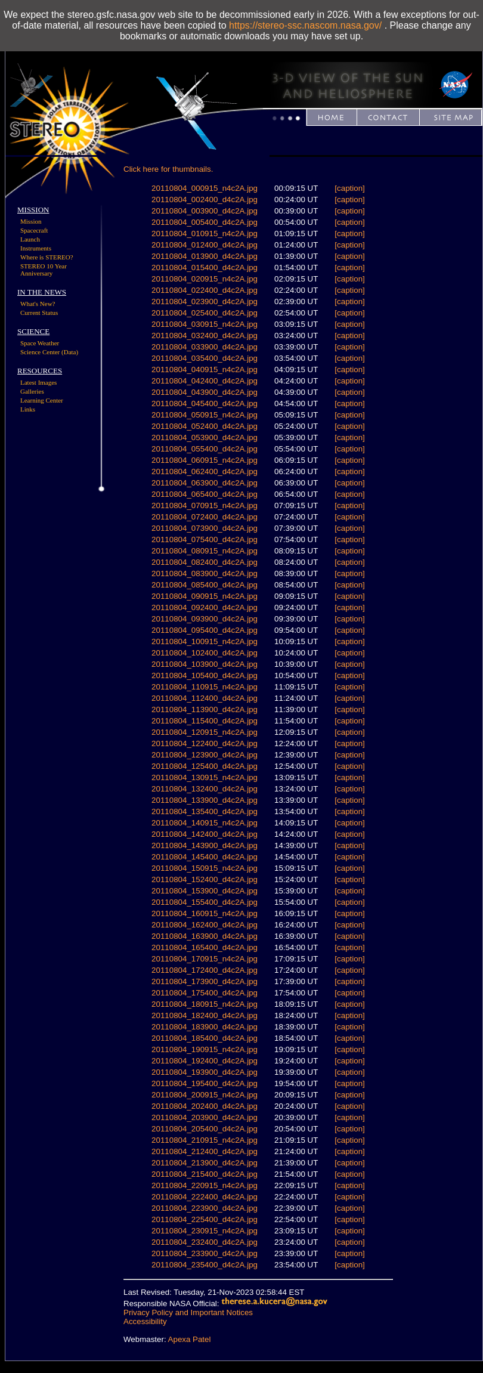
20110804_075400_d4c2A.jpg (204, 539)
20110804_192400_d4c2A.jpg (204, 1060)
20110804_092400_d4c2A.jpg (204, 607)
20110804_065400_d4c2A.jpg (204, 494)
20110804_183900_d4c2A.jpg (204, 1026)
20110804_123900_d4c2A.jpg (204, 754)
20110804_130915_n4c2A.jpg (204, 777)
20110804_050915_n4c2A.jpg (204, 414)
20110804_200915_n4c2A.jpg (204, 1094)
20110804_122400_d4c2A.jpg (204, 743)
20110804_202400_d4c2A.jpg (204, 1106)
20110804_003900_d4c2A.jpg (204, 210)
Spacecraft (34, 230)
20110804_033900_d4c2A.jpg (204, 346)
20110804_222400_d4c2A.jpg (204, 1196)
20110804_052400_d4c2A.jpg (204, 426)
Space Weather (39, 343)
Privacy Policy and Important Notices (188, 1312)
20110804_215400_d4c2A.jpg (204, 1174)
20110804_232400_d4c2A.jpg (204, 1242)
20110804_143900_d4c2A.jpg (204, 845)
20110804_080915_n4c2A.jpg (204, 550)
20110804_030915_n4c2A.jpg (204, 324)
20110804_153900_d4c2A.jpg (204, 890)
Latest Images (38, 382)
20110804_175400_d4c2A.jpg (204, 992)
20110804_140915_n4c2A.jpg (204, 822)
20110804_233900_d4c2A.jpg (204, 1253)
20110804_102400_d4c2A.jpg (204, 652)
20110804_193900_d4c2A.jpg (204, 1072)
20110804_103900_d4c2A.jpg (204, 664)
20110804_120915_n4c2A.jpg (204, 732)
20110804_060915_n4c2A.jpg (204, 460)
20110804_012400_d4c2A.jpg (204, 244)
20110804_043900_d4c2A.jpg (204, 392)
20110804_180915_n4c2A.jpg (204, 1004)
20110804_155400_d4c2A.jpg (204, 902)
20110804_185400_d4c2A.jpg (204, 1038)
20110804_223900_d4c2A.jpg (204, 1208)
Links (27, 409)
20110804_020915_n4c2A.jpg (204, 278)
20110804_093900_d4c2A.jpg (204, 618)
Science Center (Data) (49, 351)
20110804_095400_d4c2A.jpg (204, 630)
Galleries (32, 391)
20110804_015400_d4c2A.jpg (204, 267)
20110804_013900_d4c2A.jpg (204, 256)
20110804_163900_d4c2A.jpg (204, 936)
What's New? (37, 303)
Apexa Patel (189, 1339)
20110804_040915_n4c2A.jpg (204, 369)
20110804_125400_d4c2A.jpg (204, 766)
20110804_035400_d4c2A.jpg (204, 358)
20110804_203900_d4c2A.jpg (204, 1117)
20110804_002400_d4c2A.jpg (204, 199)
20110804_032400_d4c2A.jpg (204, 335)
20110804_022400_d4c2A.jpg (204, 290)
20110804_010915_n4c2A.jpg (204, 233)
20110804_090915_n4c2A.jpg (204, 596)
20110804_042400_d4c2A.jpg (204, 380)
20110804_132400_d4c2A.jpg (204, 788)
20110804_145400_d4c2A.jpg (204, 856)
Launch (30, 239)
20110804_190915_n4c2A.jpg (204, 1049)
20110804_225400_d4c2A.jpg (204, 1219)
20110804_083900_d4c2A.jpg (204, 573)
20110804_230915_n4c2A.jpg (204, 1230)
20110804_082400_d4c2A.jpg (204, 562)
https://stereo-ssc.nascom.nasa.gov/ (305, 25)
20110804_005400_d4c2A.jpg (204, 222)
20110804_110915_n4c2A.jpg (204, 686)
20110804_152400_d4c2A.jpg (204, 879)
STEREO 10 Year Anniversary (43, 269)
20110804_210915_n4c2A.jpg (204, 1140)
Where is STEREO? (46, 257)
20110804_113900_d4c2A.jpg (204, 709)
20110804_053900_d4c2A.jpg (204, 437)
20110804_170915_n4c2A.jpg (204, 958)
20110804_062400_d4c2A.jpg (204, 471)
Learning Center (41, 400)
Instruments (35, 248)
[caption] (349, 188)
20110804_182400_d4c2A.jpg (204, 1015)
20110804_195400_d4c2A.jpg (204, 1083)
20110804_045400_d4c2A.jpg (204, 403)
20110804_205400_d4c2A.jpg (204, 1128)
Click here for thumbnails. (168, 169)
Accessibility (145, 1321)
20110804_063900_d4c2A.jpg (204, 482)
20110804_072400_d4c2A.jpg (204, 516)
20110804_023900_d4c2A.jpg (204, 301)
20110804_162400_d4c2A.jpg (204, 924)
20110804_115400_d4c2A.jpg (204, 720)
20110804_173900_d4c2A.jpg (204, 981)
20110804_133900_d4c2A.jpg (204, 800)
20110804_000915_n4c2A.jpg (204, 188)
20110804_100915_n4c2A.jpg (204, 641)
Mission (30, 221)
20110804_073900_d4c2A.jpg (204, 528)
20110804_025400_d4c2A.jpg (204, 312)
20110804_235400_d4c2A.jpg (204, 1264)
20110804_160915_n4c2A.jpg (204, 913)
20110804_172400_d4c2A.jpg (204, 970)
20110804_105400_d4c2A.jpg (204, 675)
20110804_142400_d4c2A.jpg (204, 834)
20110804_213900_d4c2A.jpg (204, 1162)
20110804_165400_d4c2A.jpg (204, 947)
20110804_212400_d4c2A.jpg (204, 1151)
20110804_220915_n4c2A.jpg (204, 1185)
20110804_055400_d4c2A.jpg (204, 448)
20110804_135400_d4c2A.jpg (204, 811)
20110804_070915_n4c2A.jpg (204, 505)
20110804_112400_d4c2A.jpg (204, 698)
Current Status (39, 312)
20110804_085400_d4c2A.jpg (204, 584)
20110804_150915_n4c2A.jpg (204, 868)
